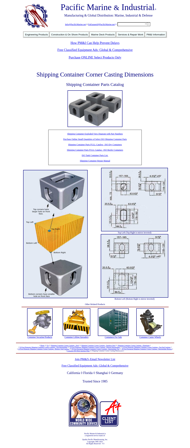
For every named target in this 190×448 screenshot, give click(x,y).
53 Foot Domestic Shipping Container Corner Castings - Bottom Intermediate (95, 347)
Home (42, 345)
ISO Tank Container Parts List (95, 155)
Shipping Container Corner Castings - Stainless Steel (98, 345)
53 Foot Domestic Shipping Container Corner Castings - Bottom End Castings (43, 349)
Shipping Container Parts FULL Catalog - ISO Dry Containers (95, 144)
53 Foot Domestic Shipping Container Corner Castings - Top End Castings (146, 347)
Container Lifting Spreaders (76, 337)
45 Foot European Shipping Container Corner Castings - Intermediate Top (95, 349)
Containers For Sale (113, 337)
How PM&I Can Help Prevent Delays (95, 43)
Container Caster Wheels (150, 337)
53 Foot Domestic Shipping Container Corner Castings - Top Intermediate (43, 347)
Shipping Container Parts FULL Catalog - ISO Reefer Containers (95, 150)
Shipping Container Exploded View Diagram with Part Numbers (95, 134)
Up (48, 345)
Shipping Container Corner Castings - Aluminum (134, 345)
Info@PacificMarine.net (75, 24)
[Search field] (133, 24)
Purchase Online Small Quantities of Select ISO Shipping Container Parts (95, 139)
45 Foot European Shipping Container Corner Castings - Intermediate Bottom (147, 349)
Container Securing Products (39, 337)
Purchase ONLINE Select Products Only (95, 57)
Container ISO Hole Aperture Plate (78, 351)
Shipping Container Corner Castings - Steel (65, 345)
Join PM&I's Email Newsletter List (95, 359)
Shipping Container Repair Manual (95, 161)
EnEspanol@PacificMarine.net (101, 24)
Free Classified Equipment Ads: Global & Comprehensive (95, 50)
